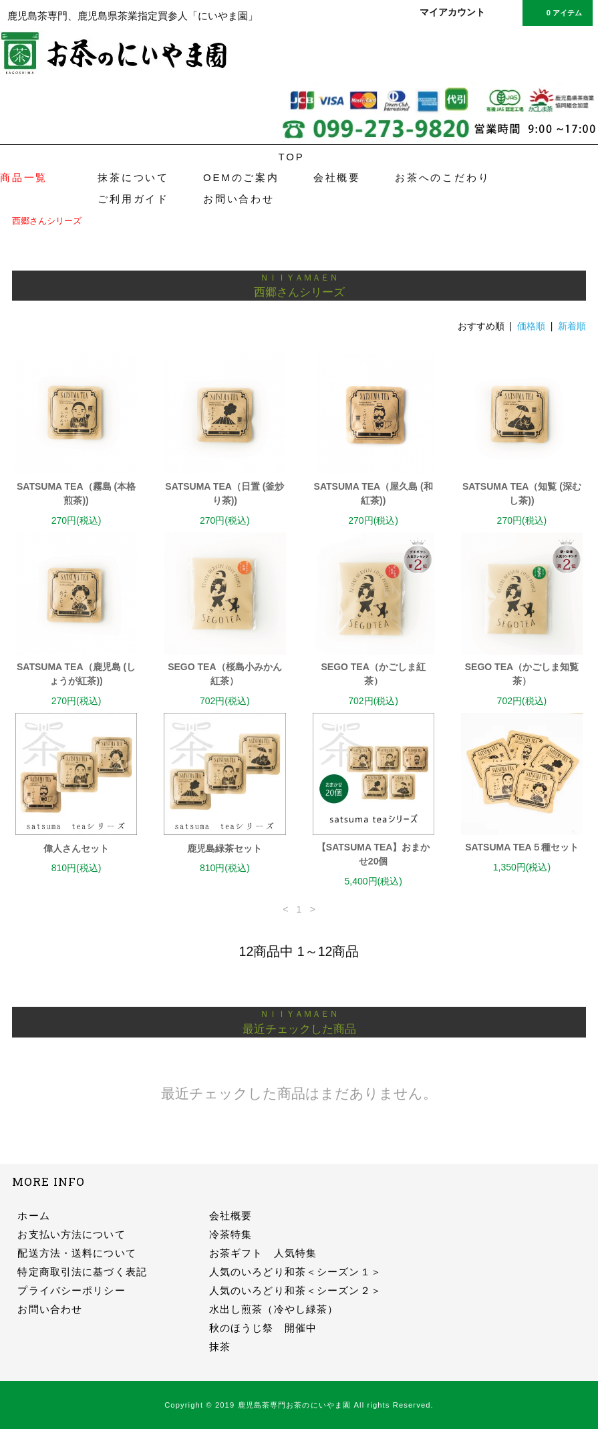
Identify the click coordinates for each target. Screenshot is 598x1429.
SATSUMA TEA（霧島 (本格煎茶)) (76, 493)
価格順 (531, 326)
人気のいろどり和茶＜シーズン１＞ (295, 1271)
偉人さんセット (76, 848)
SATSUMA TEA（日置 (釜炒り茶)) (224, 493)
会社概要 (337, 177)
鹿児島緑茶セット (224, 848)
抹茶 (220, 1346)
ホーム (33, 1215)
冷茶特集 (230, 1234)
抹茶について (133, 177)
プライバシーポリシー (71, 1290)
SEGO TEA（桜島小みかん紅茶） (224, 673)
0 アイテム (556, 12)
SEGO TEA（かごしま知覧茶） (522, 673)
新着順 (572, 326)
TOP (292, 156)
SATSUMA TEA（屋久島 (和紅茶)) (373, 493)
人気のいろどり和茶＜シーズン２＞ (295, 1290)
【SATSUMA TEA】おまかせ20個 (373, 854)
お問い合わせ (239, 198)
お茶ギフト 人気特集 (263, 1253)
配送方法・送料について (76, 1253)
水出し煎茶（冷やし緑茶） (273, 1309)
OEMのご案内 (241, 177)
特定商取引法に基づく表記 (81, 1271)
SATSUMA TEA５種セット (522, 847)
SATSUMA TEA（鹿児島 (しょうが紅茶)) (76, 673)
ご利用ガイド (133, 198)
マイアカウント (452, 12)
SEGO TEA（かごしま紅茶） (373, 673)
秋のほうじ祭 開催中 (263, 1327)
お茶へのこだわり (442, 177)
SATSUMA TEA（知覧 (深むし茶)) (521, 493)
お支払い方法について (71, 1234)
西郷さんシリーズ (47, 221)
